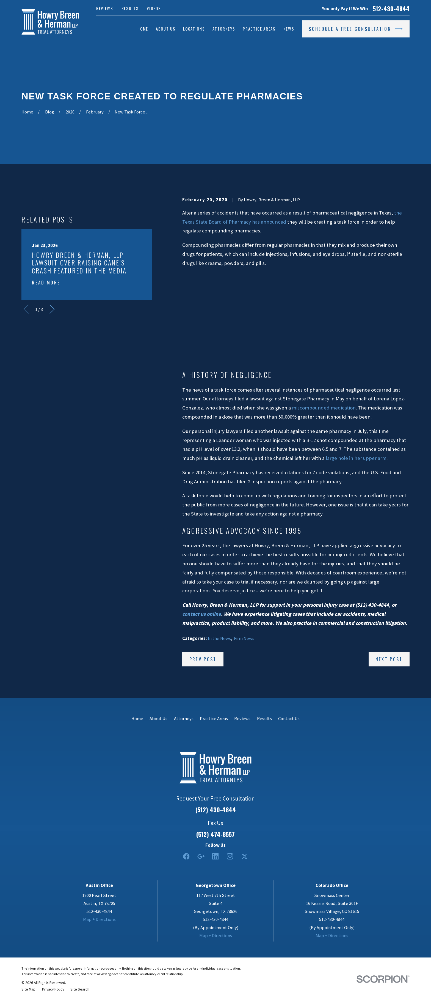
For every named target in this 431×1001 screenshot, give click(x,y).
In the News (219, 638)
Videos (154, 8)
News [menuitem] (288, 29)
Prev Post (203, 659)
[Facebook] (186, 856)
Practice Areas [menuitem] (259, 29)
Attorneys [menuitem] (223, 29)
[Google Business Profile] (201, 856)
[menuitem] (28, 989)
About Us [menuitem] (165, 29)
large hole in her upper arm (356, 458)
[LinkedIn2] (215, 856)
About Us (158, 718)
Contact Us (289, 718)
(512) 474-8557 (215, 834)
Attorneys (184, 718)
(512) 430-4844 (215, 810)
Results (130, 8)
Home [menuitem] (142, 29)
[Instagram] (230, 856)
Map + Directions (99, 919)
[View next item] (52, 309)
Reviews (104, 8)
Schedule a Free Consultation (355, 28)
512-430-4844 (391, 9)
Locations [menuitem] (194, 29)
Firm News (244, 638)
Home (137, 718)
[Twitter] (244, 856)
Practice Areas (214, 718)
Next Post (389, 659)
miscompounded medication (324, 408)
